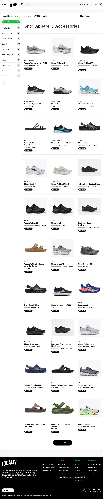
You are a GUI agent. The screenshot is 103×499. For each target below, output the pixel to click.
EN (96, 4)
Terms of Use (92, 474)
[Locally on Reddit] (84, 490)
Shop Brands (46, 471)
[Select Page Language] (8, 490)
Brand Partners (62, 474)
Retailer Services (63, 467)
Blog (76, 467)
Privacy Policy (92, 471)
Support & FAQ (80, 477)
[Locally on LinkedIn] (94, 490)
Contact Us (78, 480)
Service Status (92, 467)
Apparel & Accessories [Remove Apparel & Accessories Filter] (10, 22)
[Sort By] (91, 16)
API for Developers (94, 464)
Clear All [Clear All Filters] (17, 16)
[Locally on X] (99, 490)
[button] (11, 28)
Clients (77, 471)
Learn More (61, 464)
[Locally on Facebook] (89, 490)
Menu (4, 5)
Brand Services (63, 471)
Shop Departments (48, 467)
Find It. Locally (86, 4)
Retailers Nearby (48, 464)
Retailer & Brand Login (65, 477)
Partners (78, 474)
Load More (62, 443)
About (77, 464)
